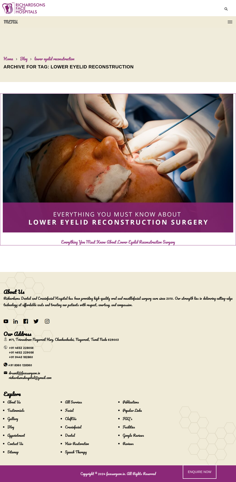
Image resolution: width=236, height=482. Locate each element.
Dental (70, 435)
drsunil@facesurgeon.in (24, 373)
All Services (73, 402)
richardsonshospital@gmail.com (30, 377)
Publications (131, 402)
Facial (69, 410)
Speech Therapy (76, 452)
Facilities (129, 427)
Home (8, 58)
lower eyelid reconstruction (54, 58)
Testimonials (15, 410)
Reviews (128, 443)
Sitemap (12, 452)
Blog (23, 58)
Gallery (12, 418)
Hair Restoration (77, 443)
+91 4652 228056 (21, 347)
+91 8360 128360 (20, 365)
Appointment (16, 435)
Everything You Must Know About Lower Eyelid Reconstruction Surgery (118, 242)
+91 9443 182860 (21, 357)
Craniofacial (73, 427)
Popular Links (132, 410)
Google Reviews (133, 435)
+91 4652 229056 (21, 352)
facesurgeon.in (115, 473)
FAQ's (127, 418)
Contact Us (15, 443)
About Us (14, 402)
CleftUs (71, 418)
